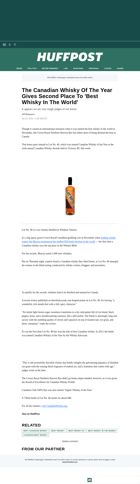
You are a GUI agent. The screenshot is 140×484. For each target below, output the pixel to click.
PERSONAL (94, 68)
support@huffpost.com (69, 462)
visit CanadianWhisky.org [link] (54, 406)
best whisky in (76, 431)
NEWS (19, 68)
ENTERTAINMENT (50, 68)
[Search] (14, 44)
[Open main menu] (4, 44)
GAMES (120, 68)
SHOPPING (78, 68)
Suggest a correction (70, 441)
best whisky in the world (102, 431)
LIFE (66, 68)
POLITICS (32, 68)
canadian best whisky (35, 435)
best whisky (57, 431)
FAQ (106, 460)
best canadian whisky (35, 431)
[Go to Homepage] (90, 480)
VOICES (107, 68)
